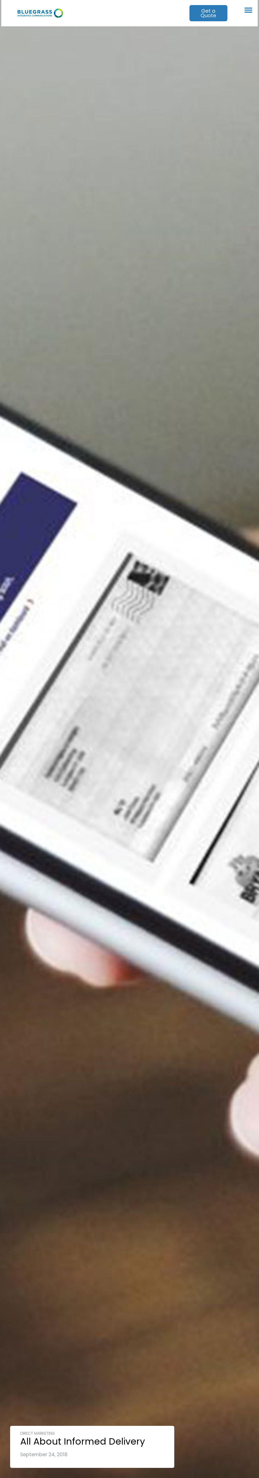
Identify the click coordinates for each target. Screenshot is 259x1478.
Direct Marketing (37, 1433)
